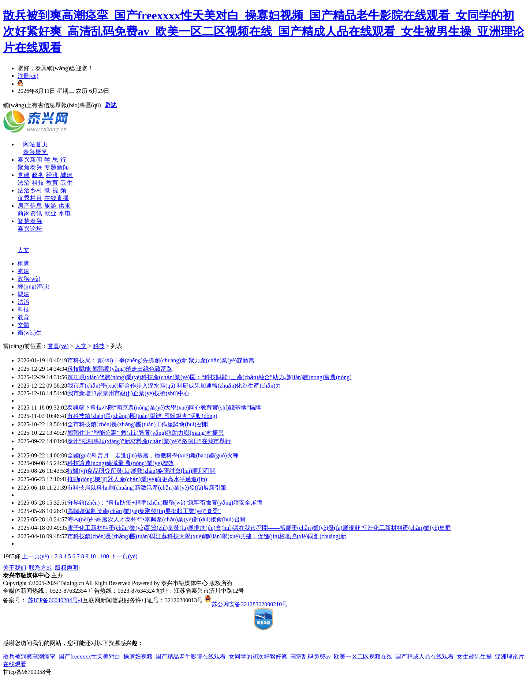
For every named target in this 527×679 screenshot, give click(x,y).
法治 (24, 183)
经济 (52, 175)
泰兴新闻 (30, 159)
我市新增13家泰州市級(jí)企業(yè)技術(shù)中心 (128, 393)
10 (93, 556)
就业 (50, 213)
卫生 (66, 183)
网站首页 (35, 144)
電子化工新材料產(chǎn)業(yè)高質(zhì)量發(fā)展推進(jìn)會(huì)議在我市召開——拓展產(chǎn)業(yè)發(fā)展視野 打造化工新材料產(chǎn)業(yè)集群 (259, 528)
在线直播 (56, 198)
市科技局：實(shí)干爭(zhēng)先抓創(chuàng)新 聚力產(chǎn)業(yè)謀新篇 (161, 360)
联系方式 (40, 568)
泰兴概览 (35, 152)
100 (104, 556)
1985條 (11, 556)
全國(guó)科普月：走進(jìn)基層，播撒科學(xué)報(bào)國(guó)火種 (153, 455)
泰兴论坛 (30, 229)
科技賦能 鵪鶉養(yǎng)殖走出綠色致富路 (120, 369)
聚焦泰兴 (30, 167)
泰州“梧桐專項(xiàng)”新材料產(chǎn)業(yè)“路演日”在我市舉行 (149, 441)
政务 (38, 175)
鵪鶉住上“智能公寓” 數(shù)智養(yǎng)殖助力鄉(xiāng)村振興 (145, 433)
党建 (24, 175)
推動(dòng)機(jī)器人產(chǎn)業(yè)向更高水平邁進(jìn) (137, 479)
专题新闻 (56, 167)
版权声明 (66, 568)
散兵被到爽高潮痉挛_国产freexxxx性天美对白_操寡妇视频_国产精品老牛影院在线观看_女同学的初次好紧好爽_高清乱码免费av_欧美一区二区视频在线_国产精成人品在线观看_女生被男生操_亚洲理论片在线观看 (263, 31)
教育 (52, 183)
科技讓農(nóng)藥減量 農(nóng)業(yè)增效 (120, 463)
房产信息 (30, 206)
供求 (65, 206)
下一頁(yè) (124, 556)
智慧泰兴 (30, 221)
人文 (23, 250)
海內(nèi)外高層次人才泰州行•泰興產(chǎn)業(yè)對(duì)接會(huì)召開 (156, 519)
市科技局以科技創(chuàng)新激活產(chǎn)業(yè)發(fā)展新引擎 (147, 487)
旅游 (50, 206)
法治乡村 (30, 190)
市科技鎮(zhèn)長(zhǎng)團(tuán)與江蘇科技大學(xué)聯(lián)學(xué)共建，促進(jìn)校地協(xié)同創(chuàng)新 (207, 536)
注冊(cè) (28, 76)
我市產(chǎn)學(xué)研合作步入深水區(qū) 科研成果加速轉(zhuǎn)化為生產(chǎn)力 (174, 385)
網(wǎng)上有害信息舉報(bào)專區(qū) (52, 105)
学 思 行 (55, 159)
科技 (38, 183)
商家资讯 (30, 213)
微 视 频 (55, 190)
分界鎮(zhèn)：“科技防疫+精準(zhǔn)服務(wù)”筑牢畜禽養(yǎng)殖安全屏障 (165, 502)
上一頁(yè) (35, 556)
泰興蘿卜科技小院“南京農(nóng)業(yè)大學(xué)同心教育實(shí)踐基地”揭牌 (164, 407)
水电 (65, 213)
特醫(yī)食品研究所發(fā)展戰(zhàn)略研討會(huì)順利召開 (141, 471)
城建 (66, 175)
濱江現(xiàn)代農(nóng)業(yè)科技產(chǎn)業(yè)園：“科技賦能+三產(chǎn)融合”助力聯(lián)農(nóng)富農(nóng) (209, 377)
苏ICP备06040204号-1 (55, 600)
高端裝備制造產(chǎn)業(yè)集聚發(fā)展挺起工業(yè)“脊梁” (144, 511)
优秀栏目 (30, 198)
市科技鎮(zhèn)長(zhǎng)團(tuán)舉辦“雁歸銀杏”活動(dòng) (142, 416)
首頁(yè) (58, 346)
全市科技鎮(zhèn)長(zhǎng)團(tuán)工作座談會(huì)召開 (137, 424)
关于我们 (14, 568)
